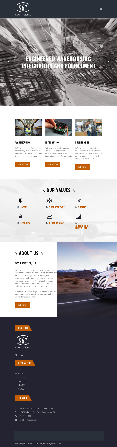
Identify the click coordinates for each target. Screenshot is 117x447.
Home (20, 373)
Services (21, 377)
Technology (22, 381)
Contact (21, 389)
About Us (21, 385)
